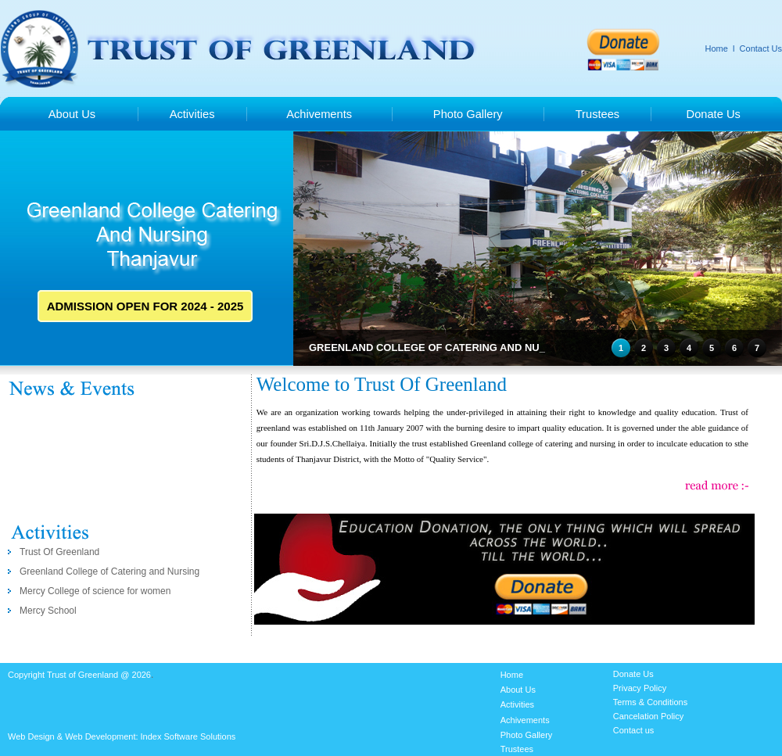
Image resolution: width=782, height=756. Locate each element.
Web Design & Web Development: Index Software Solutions (121, 736)
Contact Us (761, 48)
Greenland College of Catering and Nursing (109, 571)
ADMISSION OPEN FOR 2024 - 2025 (145, 306)
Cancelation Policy (648, 716)
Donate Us (714, 114)
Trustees (597, 114)
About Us (71, 114)
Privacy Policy (639, 688)
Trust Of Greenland (59, 551)
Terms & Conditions (650, 702)
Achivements (319, 114)
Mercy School (48, 610)
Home (716, 48)
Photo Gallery (468, 114)
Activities (192, 114)
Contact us (634, 730)
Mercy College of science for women (95, 591)
